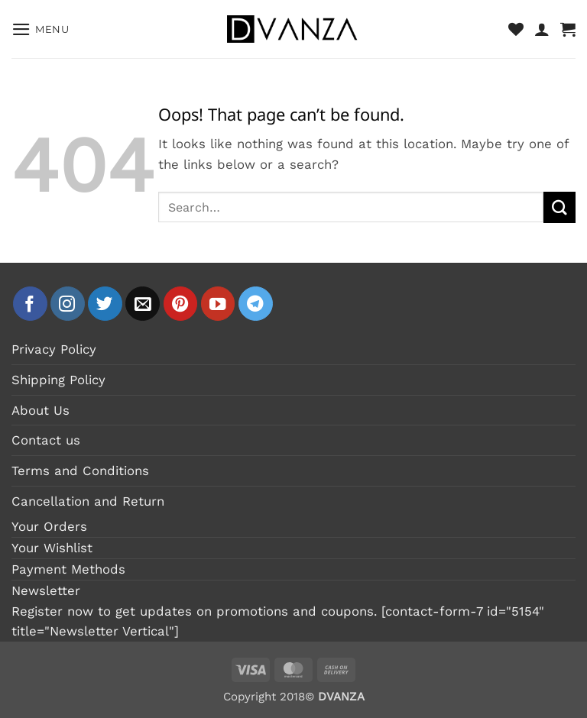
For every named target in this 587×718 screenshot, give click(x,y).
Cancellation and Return (87, 501)
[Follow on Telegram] (255, 303)
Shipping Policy (58, 379)
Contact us (45, 440)
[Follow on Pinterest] (181, 303)
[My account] (542, 29)
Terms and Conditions (80, 470)
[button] (40, 29)
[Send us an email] (142, 303)
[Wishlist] (516, 29)
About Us (40, 410)
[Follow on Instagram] (67, 303)
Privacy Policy (53, 349)
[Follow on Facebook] (30, 303)
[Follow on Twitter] (105, 303)
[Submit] (559, 207)
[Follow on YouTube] (218, 303)
